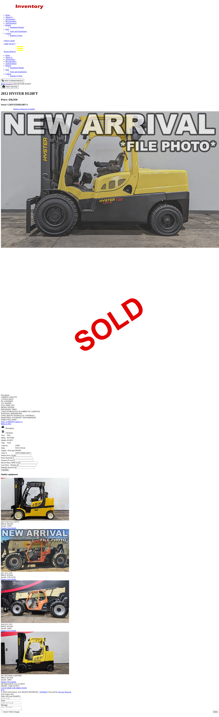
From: (3, 701)
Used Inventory (11, 23)
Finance (4, 528)
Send (215, 712)
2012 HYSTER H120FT (22, 84)
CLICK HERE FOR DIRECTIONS (14, 688)
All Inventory (10, 19)
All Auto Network (64, 692)
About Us (8, 17)
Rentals (8, 25)
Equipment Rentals (17, 27)
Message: (4, 705)
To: (19, 696)
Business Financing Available (24, 109)
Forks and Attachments (18, 31)
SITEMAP (43, 692)
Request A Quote (16, 35)
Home (7, 15)
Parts (7, 29)
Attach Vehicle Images (10, 712)
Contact (8, 33)
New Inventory (10, 21)
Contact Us (18, 422)
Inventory (9, 84)
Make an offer (6, 424)
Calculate (5, 470)
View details (11, 528)
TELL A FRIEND (7, 422)
